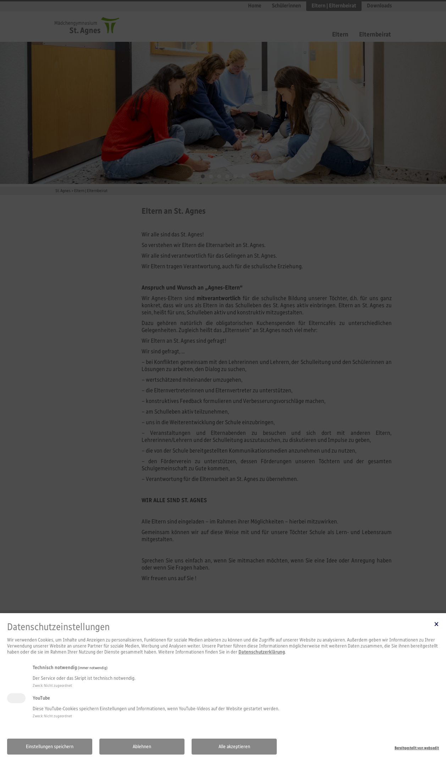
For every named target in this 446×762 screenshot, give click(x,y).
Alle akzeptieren (234, 747)
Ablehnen (142, 747)
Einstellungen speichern (49, 747)
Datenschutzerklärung (261, 652)
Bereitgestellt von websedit (417, 747)
